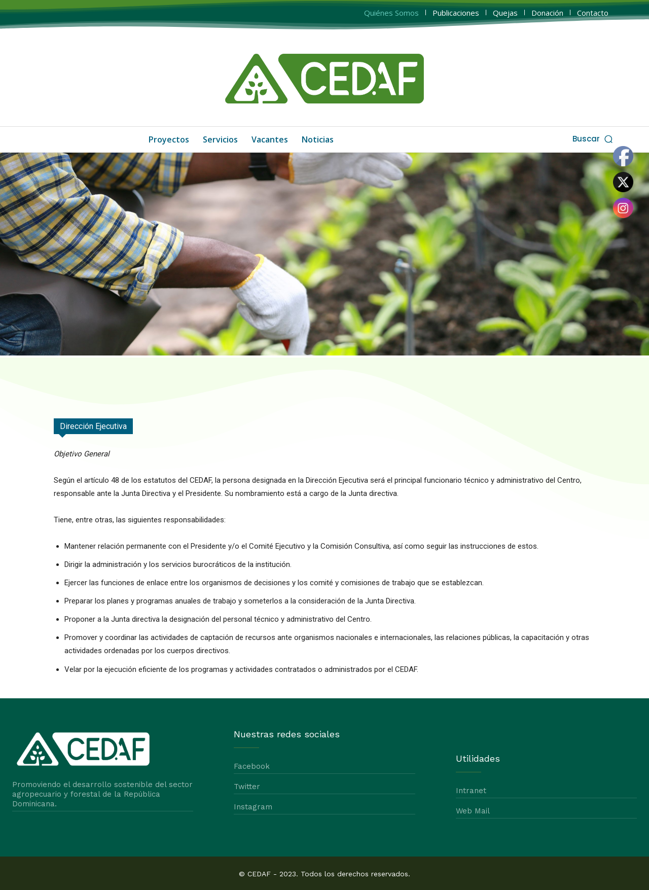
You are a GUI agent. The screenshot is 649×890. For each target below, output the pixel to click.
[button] (593, 139)
